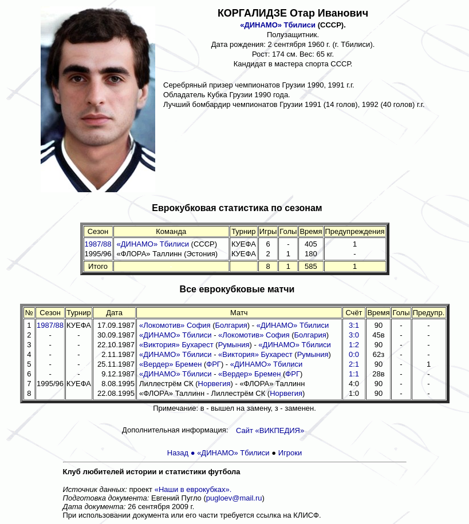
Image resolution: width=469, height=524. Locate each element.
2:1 (354, 364)
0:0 (354, 354)
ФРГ (213, 364)
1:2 (354, 344)
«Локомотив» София (175, 325)
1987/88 (98, 244)
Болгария (231, 325)
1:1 (354, 374)
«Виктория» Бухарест (176, 344)
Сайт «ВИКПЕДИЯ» (270, 430)
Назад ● (182, 452)
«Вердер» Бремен (170, 364)
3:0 (354, 335)
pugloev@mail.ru (234, 498)
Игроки (290, 452)
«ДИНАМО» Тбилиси (278, 25)
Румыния (234, 344)
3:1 (354, 325)
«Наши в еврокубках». (193, 489)
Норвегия (214, 383)
